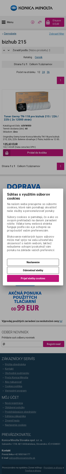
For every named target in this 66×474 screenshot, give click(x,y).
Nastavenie (33, 262)
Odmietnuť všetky (33, 270)
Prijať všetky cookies (33, 278)
